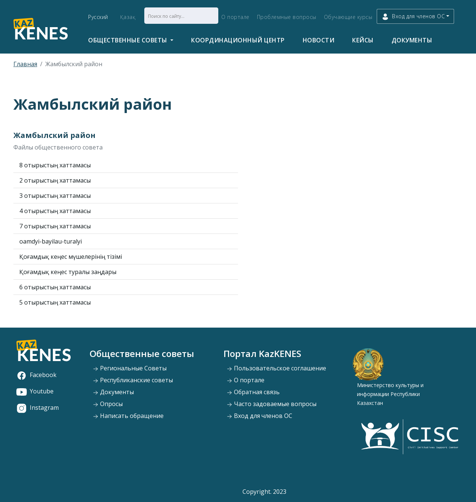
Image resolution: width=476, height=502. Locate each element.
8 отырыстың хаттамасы (55, 165)
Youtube (35, 391)
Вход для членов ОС (259, 416)
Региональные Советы (130, 368)
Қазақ (128, 16)
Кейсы (363, 40)
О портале (235, 16)
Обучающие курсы (348, 16)
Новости (319, 40)
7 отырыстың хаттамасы (55, 226)
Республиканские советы (133, 380)
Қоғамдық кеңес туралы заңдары (67, 272)
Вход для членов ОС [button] (413, 16)
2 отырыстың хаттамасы (55, 180)
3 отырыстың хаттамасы (55, 196)
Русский (98, 16)
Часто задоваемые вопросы (271, 404)
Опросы (108, 404)
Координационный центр (238, 40)
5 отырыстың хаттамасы (55, 302)
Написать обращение (128, 416)
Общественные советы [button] (128, 40)
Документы (412, 40)
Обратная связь (253, 392)
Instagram (37, 407)
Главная (25, 64)
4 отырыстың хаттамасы (55, 211)
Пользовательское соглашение (276, 368)
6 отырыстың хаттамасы (55, 287)
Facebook (36, 375)
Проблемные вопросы (286, 16)
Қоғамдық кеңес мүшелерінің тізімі (70, 256)
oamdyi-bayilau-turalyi (50, 241)
